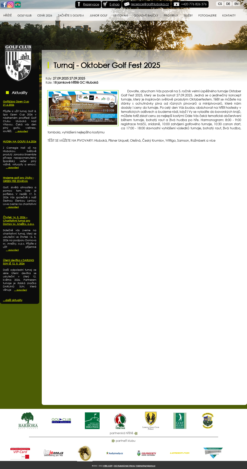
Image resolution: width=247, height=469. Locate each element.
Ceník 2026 (44, 15)
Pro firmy (171, 15)
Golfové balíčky (146, 15)
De (228, 4)
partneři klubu (123, 441)
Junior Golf (98, 15)
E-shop (111, 4)
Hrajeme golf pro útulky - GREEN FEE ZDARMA (18, 179)
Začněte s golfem (71, 15)
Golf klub (24, 15)
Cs (220, 4)
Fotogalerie (207, 15)
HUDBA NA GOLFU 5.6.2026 (19, 141)
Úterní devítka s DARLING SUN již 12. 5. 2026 (18, 262)
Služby (188, 15)
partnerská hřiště (123, 433)
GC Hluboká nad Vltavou (124, 465)
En (236, 4)
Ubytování (120, 15)
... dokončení (21, 131)
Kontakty (229, 15)
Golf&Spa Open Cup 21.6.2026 (16, 103)
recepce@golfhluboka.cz (150, 4)
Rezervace (87, 4)
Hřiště (7, 15)
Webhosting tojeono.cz (145, 465)
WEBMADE (107, 465)
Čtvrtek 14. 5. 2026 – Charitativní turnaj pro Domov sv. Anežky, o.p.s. (18, 221)
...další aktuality (12, 300)
